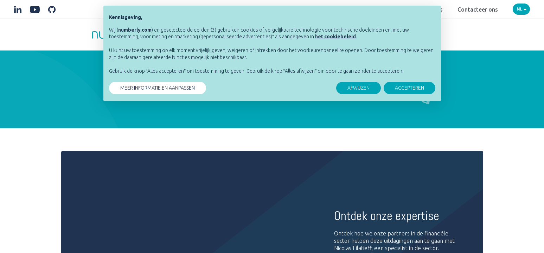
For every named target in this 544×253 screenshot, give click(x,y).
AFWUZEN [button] (358, 88)
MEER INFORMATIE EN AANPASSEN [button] (157, 88)
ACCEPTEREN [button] (409, 88)
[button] (335, 36)
